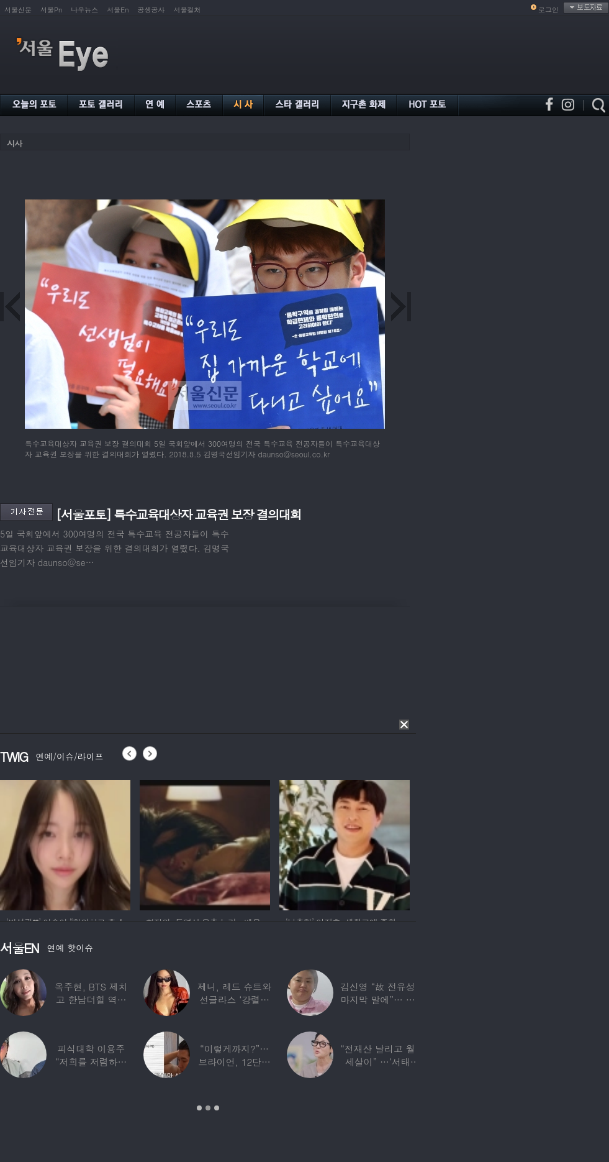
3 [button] (216, 1107)
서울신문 (18, 9)
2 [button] (207, 1107)
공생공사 (151, 9)
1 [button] (199, 1107)
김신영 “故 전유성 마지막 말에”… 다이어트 (377, 999)
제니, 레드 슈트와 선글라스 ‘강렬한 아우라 (234, 999)
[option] (65, 843)
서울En (118, 9)
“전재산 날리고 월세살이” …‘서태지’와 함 (377, 1061)
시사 (14, 143)
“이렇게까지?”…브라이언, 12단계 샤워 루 (234, 1061)
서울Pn (51, 9)
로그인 (548, 9)
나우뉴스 (84, 9)
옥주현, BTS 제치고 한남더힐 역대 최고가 (91, 999)
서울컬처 (187, 9)
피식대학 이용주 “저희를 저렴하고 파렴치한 (91, 1061)
